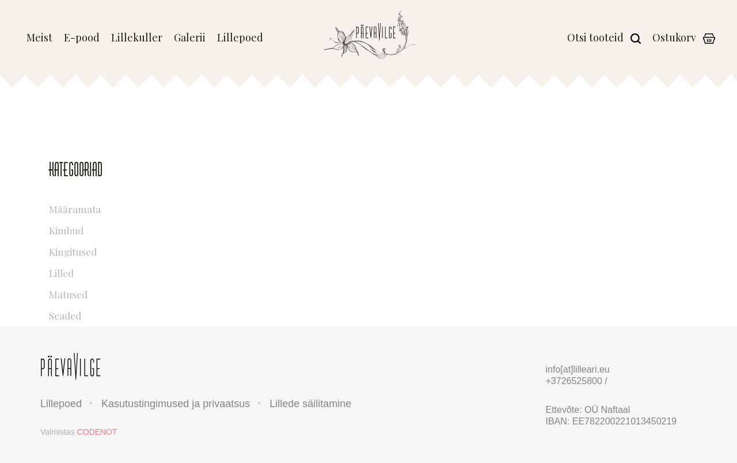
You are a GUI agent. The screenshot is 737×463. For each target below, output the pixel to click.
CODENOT (97, 432)
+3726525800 (575, 381)
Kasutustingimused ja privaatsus (175, 403)
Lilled (116, 271)
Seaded (116, 314)
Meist (39, 38)
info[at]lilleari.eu (578, 369)
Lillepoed (240, 38)
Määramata (116, 208)
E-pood (82, 38)
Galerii (190, 38)
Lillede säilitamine (310, 403)
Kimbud (116, 229)
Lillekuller (136, 38)
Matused (116, 293)
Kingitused (116, 250)
